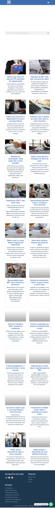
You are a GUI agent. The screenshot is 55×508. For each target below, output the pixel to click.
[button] (48, 2)
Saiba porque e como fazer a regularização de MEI (39, 368)
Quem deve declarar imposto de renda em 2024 (39, 243)
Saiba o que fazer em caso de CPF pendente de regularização (15, 79)
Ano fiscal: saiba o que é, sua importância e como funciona (15, 410)
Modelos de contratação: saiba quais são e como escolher (15, 160)
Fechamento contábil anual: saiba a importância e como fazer (39, 411)
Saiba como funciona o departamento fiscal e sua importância (15, 119)
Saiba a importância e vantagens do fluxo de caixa (39, 159)
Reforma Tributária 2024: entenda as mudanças (15, 326)
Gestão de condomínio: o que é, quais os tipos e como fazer (39, 283)
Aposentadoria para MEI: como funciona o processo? (15, 283)
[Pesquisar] (48, 33)
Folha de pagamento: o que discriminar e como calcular (15, 368)
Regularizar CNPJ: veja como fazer (15, 202)
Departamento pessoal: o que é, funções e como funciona (39, 203)
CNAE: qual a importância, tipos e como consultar (15, 452)
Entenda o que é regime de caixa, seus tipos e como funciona (39, 119)
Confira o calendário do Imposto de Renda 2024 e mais (39, 326)
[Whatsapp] (51, 504)
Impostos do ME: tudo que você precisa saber (39, 78)
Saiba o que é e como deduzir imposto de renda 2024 (15, 243)
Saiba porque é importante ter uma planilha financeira (39, 452)
